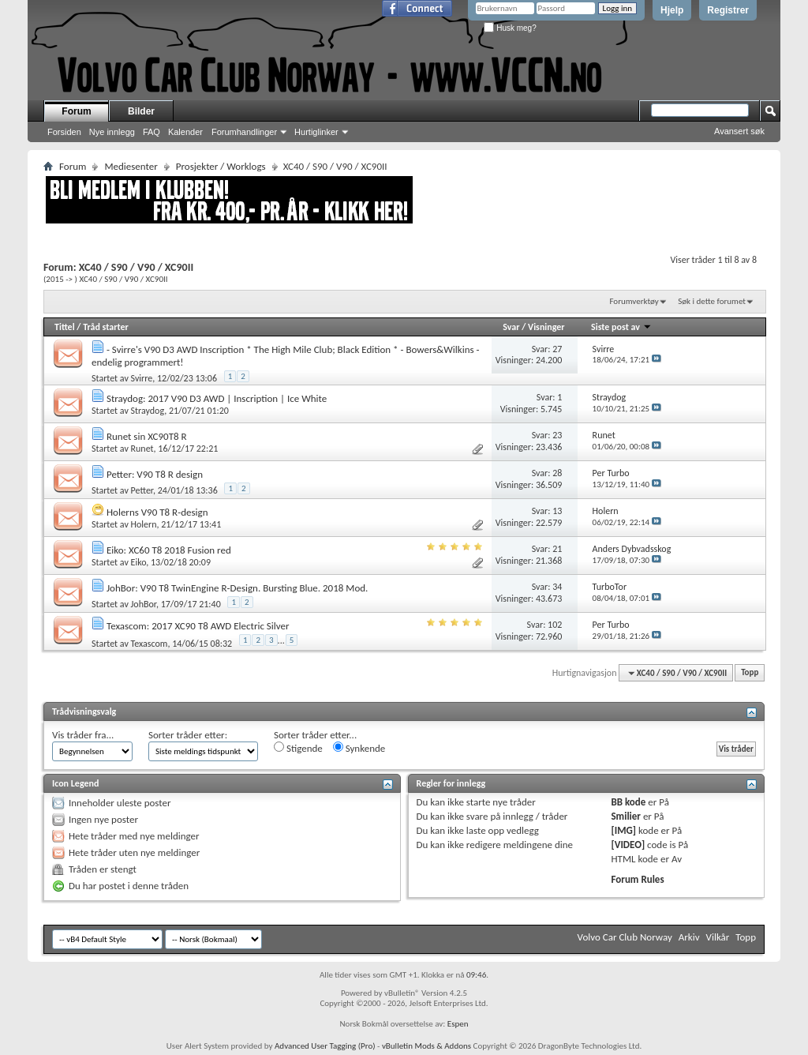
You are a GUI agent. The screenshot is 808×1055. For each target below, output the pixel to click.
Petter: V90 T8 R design (155, 474)
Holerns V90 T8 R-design (157, 512)
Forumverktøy (633, 301)
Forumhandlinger (244, 132)
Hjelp (671, 10)
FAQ (151, 132)
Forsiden (64, 132)
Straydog (148, 410)
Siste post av (621, 326)
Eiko (139, 562)
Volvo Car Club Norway (625, 937)
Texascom (149, 642)
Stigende (298, 748)
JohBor (143, 604)
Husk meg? (510, 28)
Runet (142, 448)
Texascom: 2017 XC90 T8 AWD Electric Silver (198, 626)
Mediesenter (130, 166)
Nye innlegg (112, 132)
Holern (144, 524)
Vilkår (718, 937)
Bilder (141, 111)
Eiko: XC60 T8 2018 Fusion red (169, 550)
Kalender (185, 132)
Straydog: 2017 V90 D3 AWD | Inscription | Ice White (217, 398)
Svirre (142, 378)
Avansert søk (739, 131)
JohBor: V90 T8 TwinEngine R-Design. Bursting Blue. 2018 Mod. (237, 588)
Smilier (625, 816)
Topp (749, 673)
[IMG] (623, 830)
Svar (511, 326)
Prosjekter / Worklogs (221, 166)
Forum (76, 111)
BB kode (628, 802)
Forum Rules (637, 879)
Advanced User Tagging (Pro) (325, 1046)
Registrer (728, 10)
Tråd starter (106, 326)
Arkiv (689, 937)
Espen (458, 1024)
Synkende (359, 748)
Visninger (546, 326)
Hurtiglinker (316, 132)
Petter (142, 490)
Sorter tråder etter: (187, 735)
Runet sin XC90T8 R (147, 436)
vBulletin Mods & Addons (426, 1046)
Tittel (64, 326)
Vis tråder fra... (83, 735)
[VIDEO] (628, 844)
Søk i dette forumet (712, 301)
